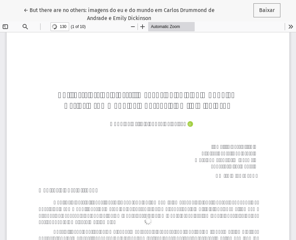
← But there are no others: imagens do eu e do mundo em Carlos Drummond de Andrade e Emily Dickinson (119, 13)
